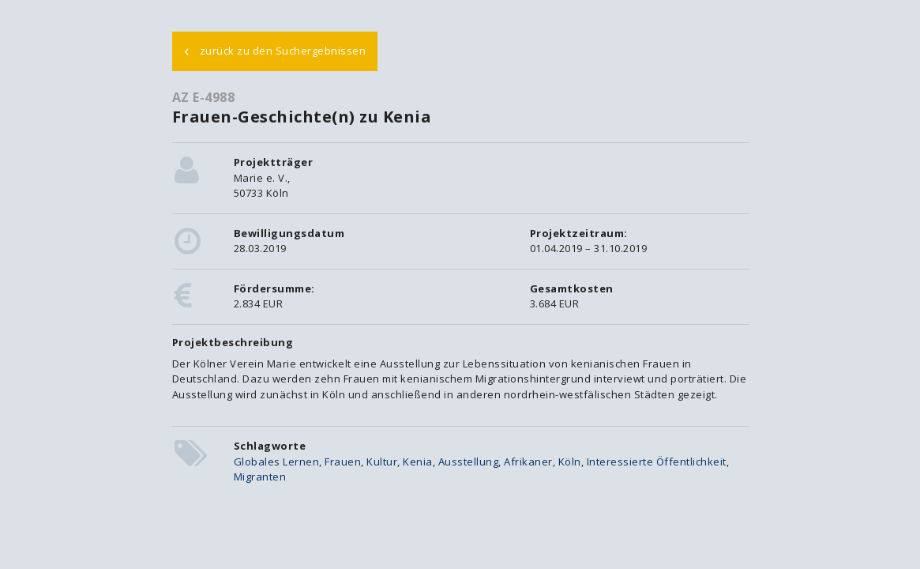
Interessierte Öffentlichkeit (657, 461)
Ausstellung (468, 461)
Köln (569, 461)
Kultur (381, 461)
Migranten (260, 476)
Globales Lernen (277, 461)
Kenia (418, 461)
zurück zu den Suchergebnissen (275, 50)
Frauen (343, 461)
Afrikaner (528, 461)
